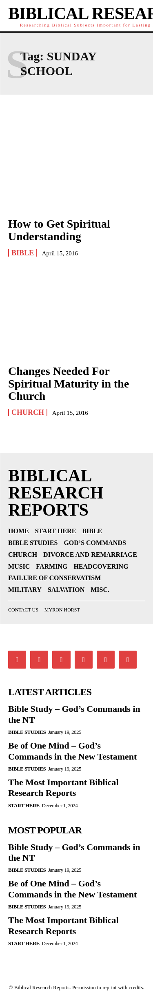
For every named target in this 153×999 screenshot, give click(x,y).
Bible (22, 253)
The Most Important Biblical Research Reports (63, 787)
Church (27, 412)
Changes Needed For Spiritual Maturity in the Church (68, 384)
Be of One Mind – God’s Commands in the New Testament (72, 888)
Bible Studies (27, 732)
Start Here (24, 805)
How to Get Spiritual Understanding (59, 230)
